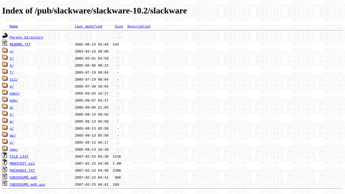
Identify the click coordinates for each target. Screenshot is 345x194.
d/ (12, 107)
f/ (12, 72)
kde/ (14, 100)
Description (139, 26)
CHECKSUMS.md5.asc (28, 184)
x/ (12, 142)
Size (119, 26)
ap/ (13, 135)
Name (14, 26)
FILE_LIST (19, 156)
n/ (12, 128)
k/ (12, 65)
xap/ (14, 149)
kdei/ (15, 93)
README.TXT (20, 44)
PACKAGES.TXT (22, 170)
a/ (12, 121)
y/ (12, 51)
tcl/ (14, 79)
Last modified (88, 26)
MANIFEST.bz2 (22, 163)
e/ (12, 86)
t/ (12, 58)
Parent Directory (26, 37)
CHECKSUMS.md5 (23, 177)
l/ (12, 114)
